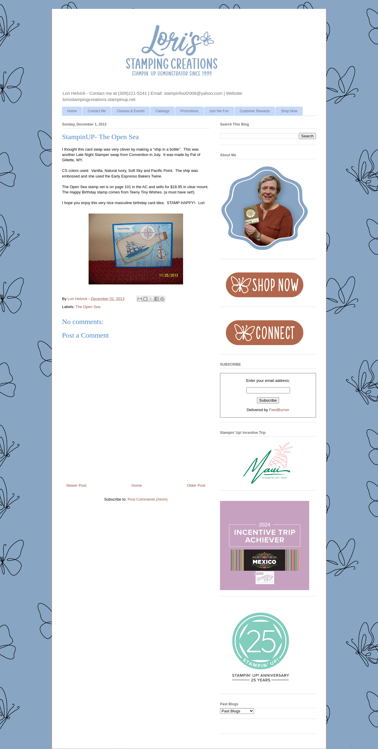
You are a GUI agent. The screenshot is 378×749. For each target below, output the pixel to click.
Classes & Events (130, 111)
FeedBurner (279, 410)
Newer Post (76, 485)
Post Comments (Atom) (147, 499)
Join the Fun (219, 111)
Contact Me (97, 111)
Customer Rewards (255, 111)
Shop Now (289, 111)
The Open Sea (87, 307)
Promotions (189, 111)
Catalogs (162, 111)
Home (72, 111)
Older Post (196, 485)
